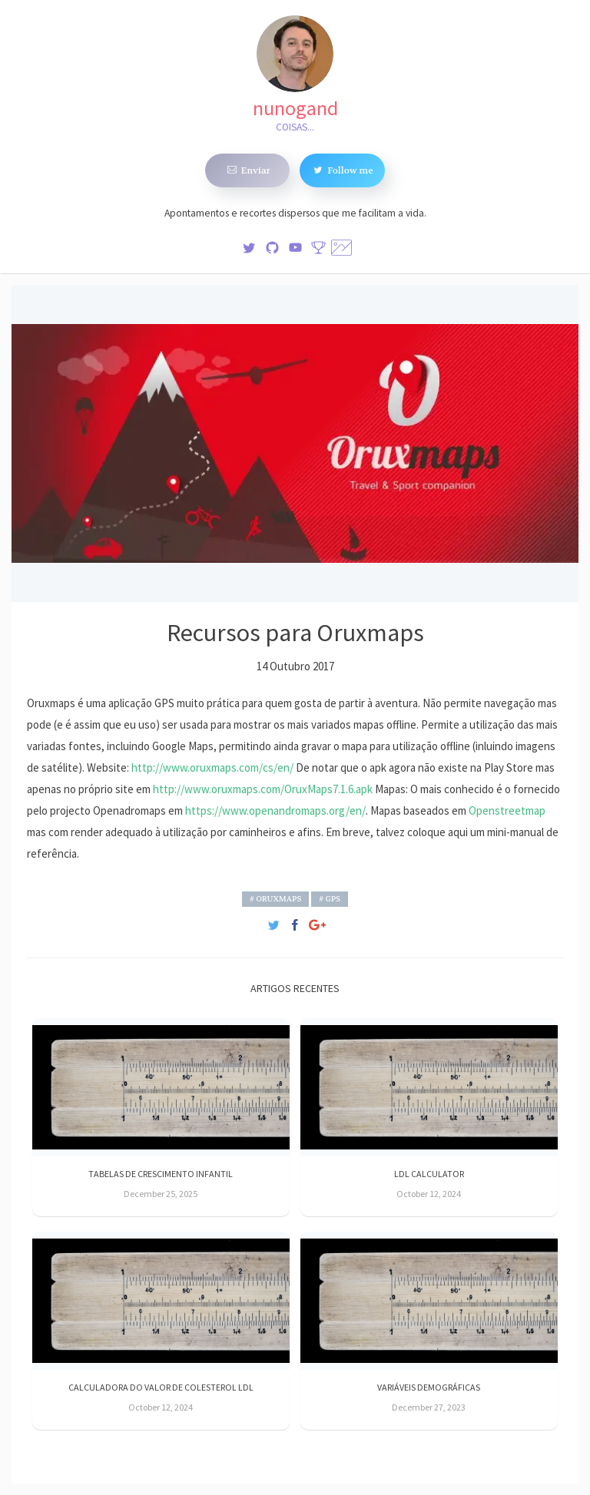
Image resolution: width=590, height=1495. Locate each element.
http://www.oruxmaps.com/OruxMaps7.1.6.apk (263, 789)
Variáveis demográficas (428, 1387)
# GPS (329, 899)
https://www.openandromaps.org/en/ (275, 810)
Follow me (342, 170)
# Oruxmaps (275, 899)
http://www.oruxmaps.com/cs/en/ (212, 767)
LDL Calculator (429, 1173)
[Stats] (318, 246)
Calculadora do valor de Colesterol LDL (161, 1387)
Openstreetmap (507, 810)
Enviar (247, 170)
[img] (249, 246)
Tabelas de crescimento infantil (160, 1173)
